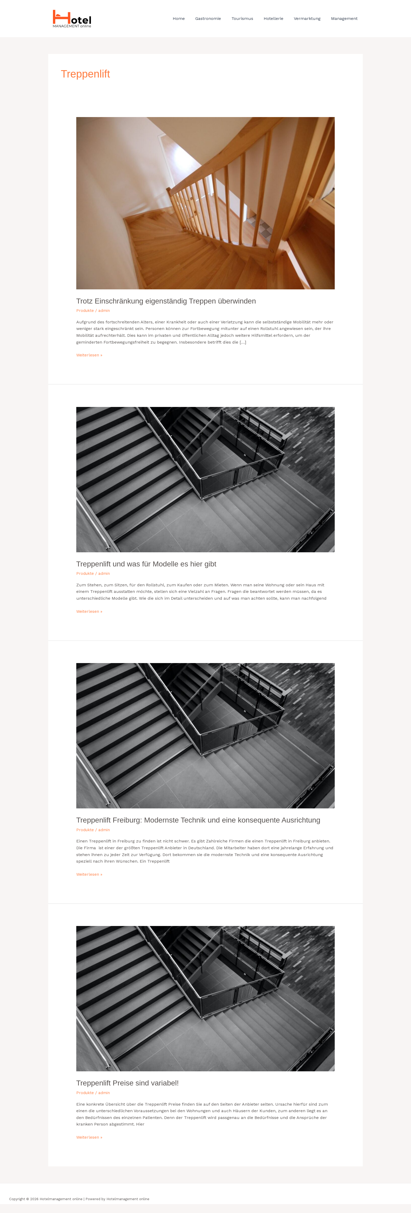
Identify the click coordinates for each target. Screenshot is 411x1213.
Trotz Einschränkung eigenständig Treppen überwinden (172, 300)
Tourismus (250, 18)
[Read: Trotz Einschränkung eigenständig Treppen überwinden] (205, 202)
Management (345, 18)
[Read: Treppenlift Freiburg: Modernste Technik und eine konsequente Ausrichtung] (205, 734)
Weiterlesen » (89, 354)
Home (190, 18)
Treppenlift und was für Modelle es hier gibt (151, 563)
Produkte (85, 310)
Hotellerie (279, 18)
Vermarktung (310, 18)
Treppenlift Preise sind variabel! (131, 1092)
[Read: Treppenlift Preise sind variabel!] (205, 1007)
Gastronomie (217, 18)
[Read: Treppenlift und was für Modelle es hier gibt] (205, 478)
